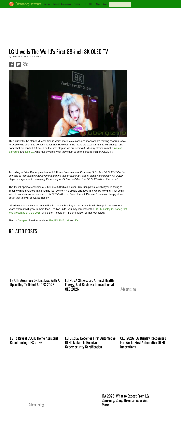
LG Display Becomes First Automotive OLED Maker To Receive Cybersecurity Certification (90, 342)
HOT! (91, 4)
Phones (77, 4)
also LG (29, 151)
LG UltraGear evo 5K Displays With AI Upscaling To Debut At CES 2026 (35, 282)
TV (76, 220)
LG (67, 220)
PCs (84, 4)
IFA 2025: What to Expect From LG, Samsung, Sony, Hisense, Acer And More (125, 400)
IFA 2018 (59, 220)
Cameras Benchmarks (62, 4)
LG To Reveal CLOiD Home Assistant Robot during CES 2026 (34, 340)
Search (105, 4)
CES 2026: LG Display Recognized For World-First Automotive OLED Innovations (143, 342)
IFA (51, 220)
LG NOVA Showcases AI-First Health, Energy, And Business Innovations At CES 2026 (89, 284)
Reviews (46, 4)
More (98, 4)
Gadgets (22, 220)
